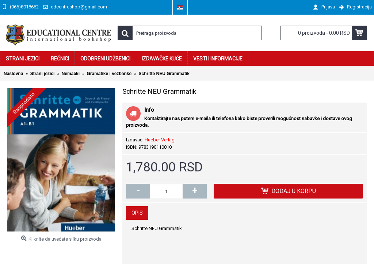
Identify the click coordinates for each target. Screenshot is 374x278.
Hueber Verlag (160, 139)
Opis (137, 213)
